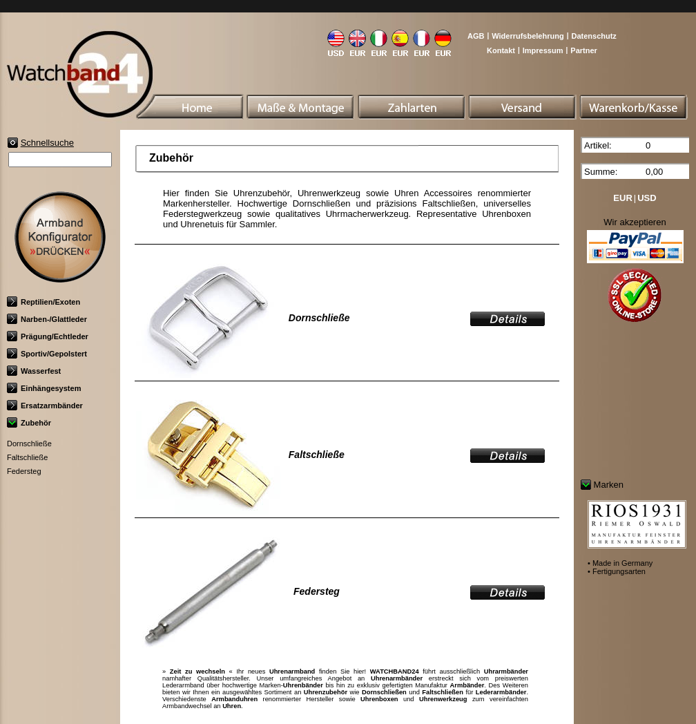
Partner (583, 50)
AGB (475, 36)
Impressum (543, 50)
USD (646, 198)
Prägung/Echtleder (47, 336)
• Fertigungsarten (617, 571)
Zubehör (29, 423)
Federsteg (24, 471)
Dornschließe (29, 443)
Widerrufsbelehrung (527, 36)
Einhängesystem (44, 388)
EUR (622, 198)
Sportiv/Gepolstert (47, 354)
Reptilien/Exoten (43, 302)
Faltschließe (27, 457)
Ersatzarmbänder (45, 405)
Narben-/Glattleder (47, 319)
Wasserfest (34, 371)
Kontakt (501, 50)
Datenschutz (593, 36)
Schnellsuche (47, 142)
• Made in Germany (620, 563)
